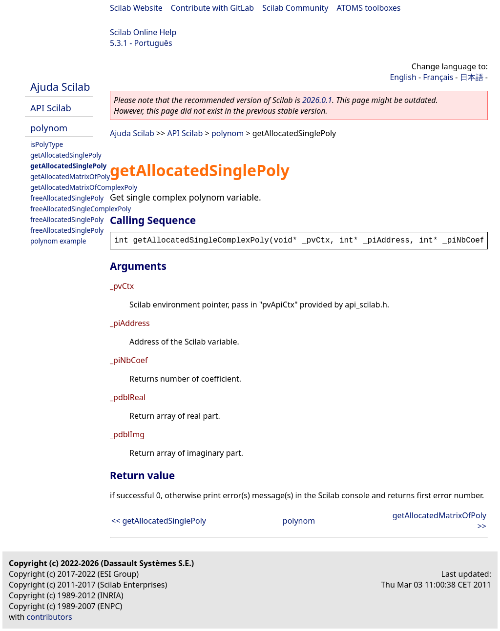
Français (438, 77)
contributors (49, 616)
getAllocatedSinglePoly (66, 155)
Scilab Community (295, 7)
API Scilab (50, 108)
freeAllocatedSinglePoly (67, 198)
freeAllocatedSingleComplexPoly (80, 208)
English (403, 77)
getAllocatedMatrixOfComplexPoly (83, 187)
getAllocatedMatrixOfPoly (70, 176)
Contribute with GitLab (212, 7)
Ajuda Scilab (60, 87)
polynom (48, 128)
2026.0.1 (317, 100)
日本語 (471, 77)
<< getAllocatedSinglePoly (158, 520)
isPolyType (46, 144)
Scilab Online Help (143, 32)
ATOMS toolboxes (369, 7)
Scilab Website (136, 7)
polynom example (58, 240)
